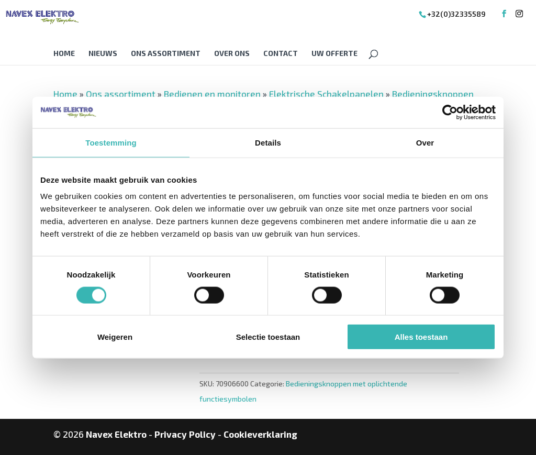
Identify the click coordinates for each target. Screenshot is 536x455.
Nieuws (102, 54)
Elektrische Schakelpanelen (326, 93)
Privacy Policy (185, 434)
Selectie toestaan (268, 336)
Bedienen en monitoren (212, 93)
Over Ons (232, 54)
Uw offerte (334, 54)
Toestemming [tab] (111, 142)
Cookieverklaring (260, 434)
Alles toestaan (421, 336)
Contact (280, 54)
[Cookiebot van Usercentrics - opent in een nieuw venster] (450, 112)
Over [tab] (425, 142)
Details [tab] (268, 142)
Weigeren (114, 336)
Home (64, 54)
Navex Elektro (116, 434)
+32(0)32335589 (456, 13)
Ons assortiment (165, 54)
